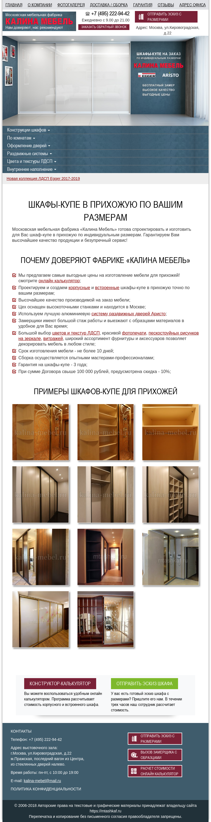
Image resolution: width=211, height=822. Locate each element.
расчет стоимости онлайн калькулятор (159, 771)
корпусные (79, 287)
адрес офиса (192, 4)
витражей (53, 338)
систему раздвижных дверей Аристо (128, 313)
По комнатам (21, 138)
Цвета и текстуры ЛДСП (31, 161)
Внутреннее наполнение (31, 169)
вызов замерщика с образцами (159, 755)
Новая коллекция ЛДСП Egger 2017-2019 (43, 178)
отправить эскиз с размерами (164, 17)
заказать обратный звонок (103, 27)
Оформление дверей (28, 145)
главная (13, 4)
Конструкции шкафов (28, 130)
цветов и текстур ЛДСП (76, 333)
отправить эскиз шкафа (144, 683)
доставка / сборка (109, 4)
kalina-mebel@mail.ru (42, 781)
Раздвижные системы (29, 153)
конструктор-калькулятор (60, 683)
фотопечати (134, 333)
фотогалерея (71, 4)
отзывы (166, 4)
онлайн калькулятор (59, 280)
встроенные (107, 287)
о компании (40, 4)
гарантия (142, 4)
